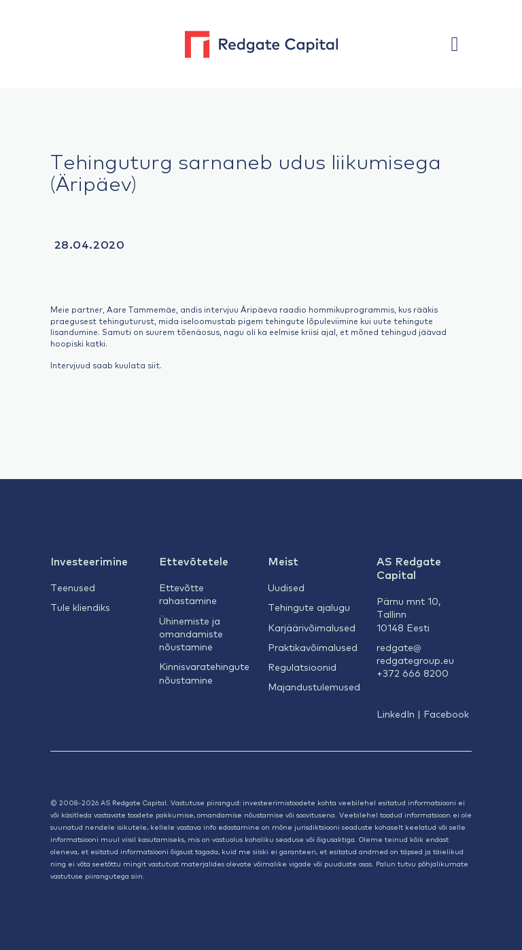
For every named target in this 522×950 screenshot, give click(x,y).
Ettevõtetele (193, 560)
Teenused (72, 587)
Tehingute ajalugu (309, 607)
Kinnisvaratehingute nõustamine (204, 672)
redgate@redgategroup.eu (415, 653)
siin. (138, 875)
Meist (283, 560)
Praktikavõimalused (313, 647)
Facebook (446, 713)
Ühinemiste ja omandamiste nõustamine (191, 633)
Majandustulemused (314, 686)
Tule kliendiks (80, 607)
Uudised (286, 587)
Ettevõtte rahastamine (188, 593)
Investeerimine (89, 560)
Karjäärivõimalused (311, 627)
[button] (461, 44)
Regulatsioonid (302, 667)
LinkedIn (396, 713)
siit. (154, 364)
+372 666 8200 (413, 673)
